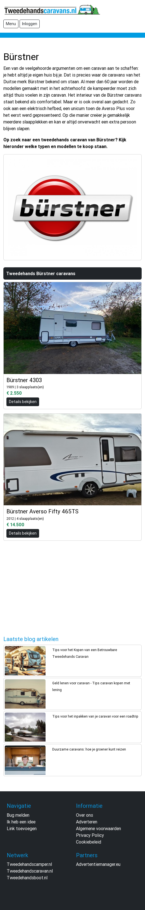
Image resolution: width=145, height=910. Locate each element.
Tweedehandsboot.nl (27, 877)
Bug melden (18, 815)
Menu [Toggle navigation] (11, 23)
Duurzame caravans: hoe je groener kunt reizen (89, 749)
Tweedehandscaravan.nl (30, 871)
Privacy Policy (90, 835)
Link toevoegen (22, 828)
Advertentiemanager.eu (98, 864)
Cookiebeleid (88, 842)
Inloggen (29, 23)
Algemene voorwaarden (98, 828)
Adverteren (86, 822)
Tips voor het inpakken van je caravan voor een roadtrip (95, 716)
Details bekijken (23, 401)
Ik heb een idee (21, 822)
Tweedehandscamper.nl (29, 864)
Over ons (84, 815)
